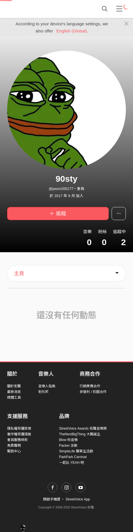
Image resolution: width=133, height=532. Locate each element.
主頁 (19, 273)
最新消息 (14, 392)
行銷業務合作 (90, 386)
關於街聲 (14, 386)
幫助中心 (14, 451)
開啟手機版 (51, 499)
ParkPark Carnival (73, 457)
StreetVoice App (78, 499)
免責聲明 (14, 446)
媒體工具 (14, 397)
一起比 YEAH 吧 (71, 463)
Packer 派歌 (68, 446)
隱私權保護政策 (19, 428)
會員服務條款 (17, 440)
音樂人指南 (46, 386)
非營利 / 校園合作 (93, 392)
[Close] (126, 23)
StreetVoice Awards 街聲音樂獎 (83, 428)
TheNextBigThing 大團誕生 (79, 434)
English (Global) (72, 30)
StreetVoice (30, 9)
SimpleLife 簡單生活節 (76, 451)
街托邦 (43, 392)
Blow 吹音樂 (68, 440)
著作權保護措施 (19, 434)
